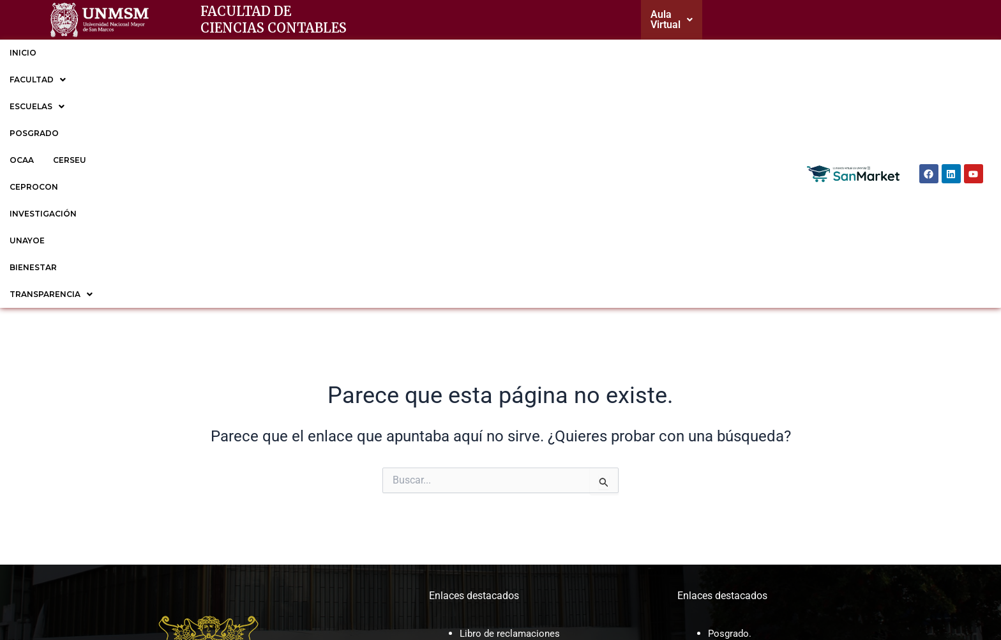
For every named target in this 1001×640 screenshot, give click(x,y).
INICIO (23, 50)
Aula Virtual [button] (683, 18)
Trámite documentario (509, 440)
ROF (469, 502)
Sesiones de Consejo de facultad (533, 520)
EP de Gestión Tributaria (762, 474)
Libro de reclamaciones (512, 389)
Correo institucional (503, 423)
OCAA (285, 50)
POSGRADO (229, 50)
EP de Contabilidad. (752, 456)
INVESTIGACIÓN (470, 50)
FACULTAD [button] (84, 50)
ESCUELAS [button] (158, 50)
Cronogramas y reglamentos (523, 406)
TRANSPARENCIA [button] (685, 50)
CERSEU (333, 50)
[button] (683, 18)
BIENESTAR (600, 50)
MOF (470, 468)
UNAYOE (540, 50)
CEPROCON (393, 50)
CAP (469, 486)
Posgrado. (731, 389)
